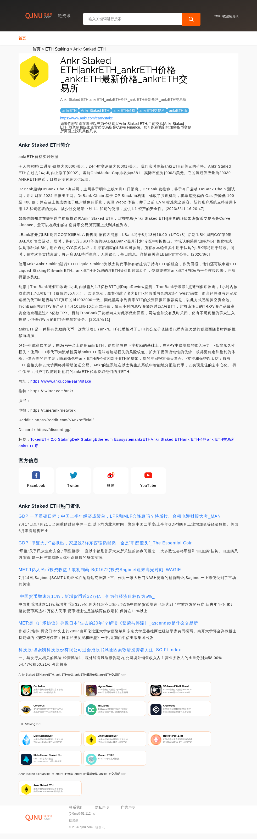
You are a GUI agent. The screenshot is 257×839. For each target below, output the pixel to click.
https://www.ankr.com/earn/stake (86, 118)
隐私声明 (102, 811)
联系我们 (76, 811)
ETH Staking (57, 49)
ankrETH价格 (195, 439)
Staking (88, 439)
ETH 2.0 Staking (56, 439)
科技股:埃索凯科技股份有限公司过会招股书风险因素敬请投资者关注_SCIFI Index (100, 650)
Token (35, 439)
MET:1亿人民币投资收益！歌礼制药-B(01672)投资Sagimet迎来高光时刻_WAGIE (100, 569)
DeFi (76, 439)
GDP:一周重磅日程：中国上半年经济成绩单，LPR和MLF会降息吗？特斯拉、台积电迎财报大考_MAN (120, 516)
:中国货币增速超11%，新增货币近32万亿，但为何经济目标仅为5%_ (87, 596)
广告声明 (128, 811)
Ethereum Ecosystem (115, 439)
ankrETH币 (29, 446)
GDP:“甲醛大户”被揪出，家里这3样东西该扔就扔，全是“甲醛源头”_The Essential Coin (106, 543)
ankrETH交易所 (221, 439)
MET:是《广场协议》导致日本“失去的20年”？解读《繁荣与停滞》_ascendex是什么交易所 (108, 623)
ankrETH (143, 439)
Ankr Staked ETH (167, 439)
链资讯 (100, 830)
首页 (22, 38)
